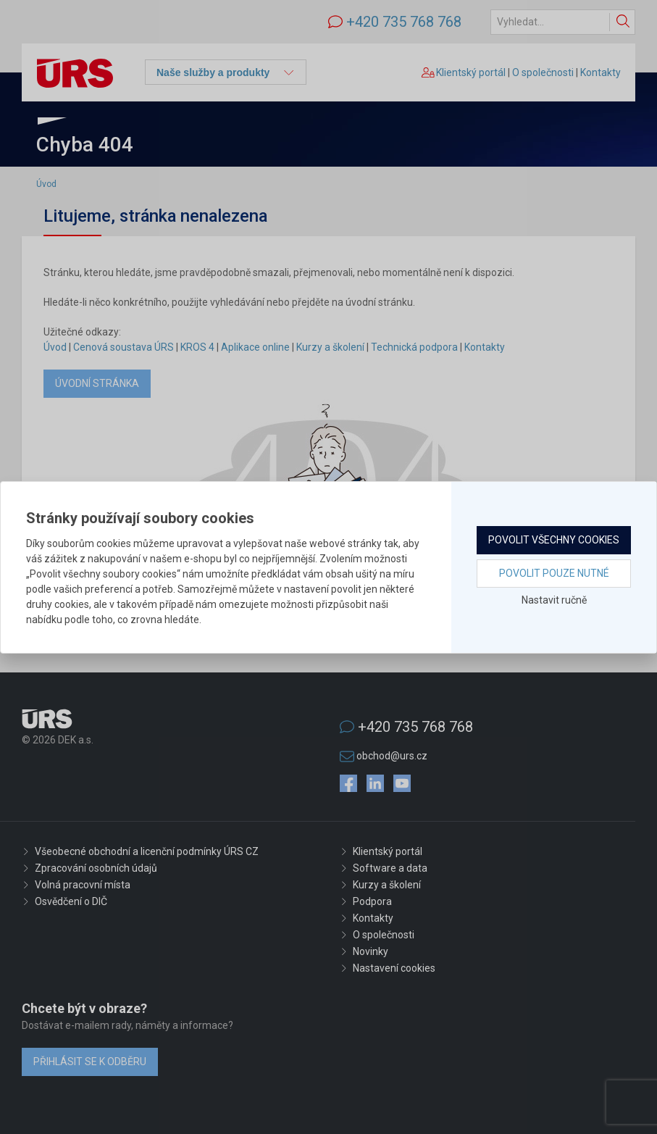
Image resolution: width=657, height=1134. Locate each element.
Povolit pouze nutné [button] (554, 573)
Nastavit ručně (554, 600)
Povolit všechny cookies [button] (553, 540)
